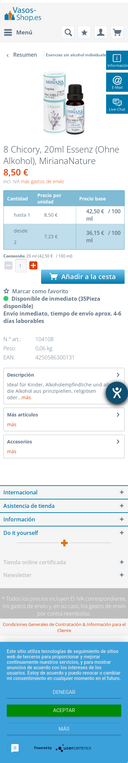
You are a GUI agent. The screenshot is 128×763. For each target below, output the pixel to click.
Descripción (20, 375)
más (26, 397)
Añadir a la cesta (83, 276)
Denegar (64, 692)
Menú (18, 31)
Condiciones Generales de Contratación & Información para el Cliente (64, 627)
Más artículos (22, 414)
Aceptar (64, 710)
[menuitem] (18, 32)
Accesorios (19, 441)
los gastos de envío (25, 606)
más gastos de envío (42, 181)
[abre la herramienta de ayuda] (117, 393)
